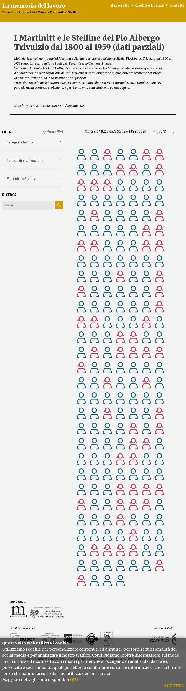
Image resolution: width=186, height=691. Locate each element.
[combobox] (33, 142)
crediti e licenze (149, 5)
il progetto (120, 5)
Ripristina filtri (52, 132)
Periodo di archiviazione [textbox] (25, 160)
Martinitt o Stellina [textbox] (21, 179)
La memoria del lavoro (33, 5)
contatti (176, 5)
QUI (74, 679)
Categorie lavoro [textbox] (20, 142)
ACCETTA (174, 685)
